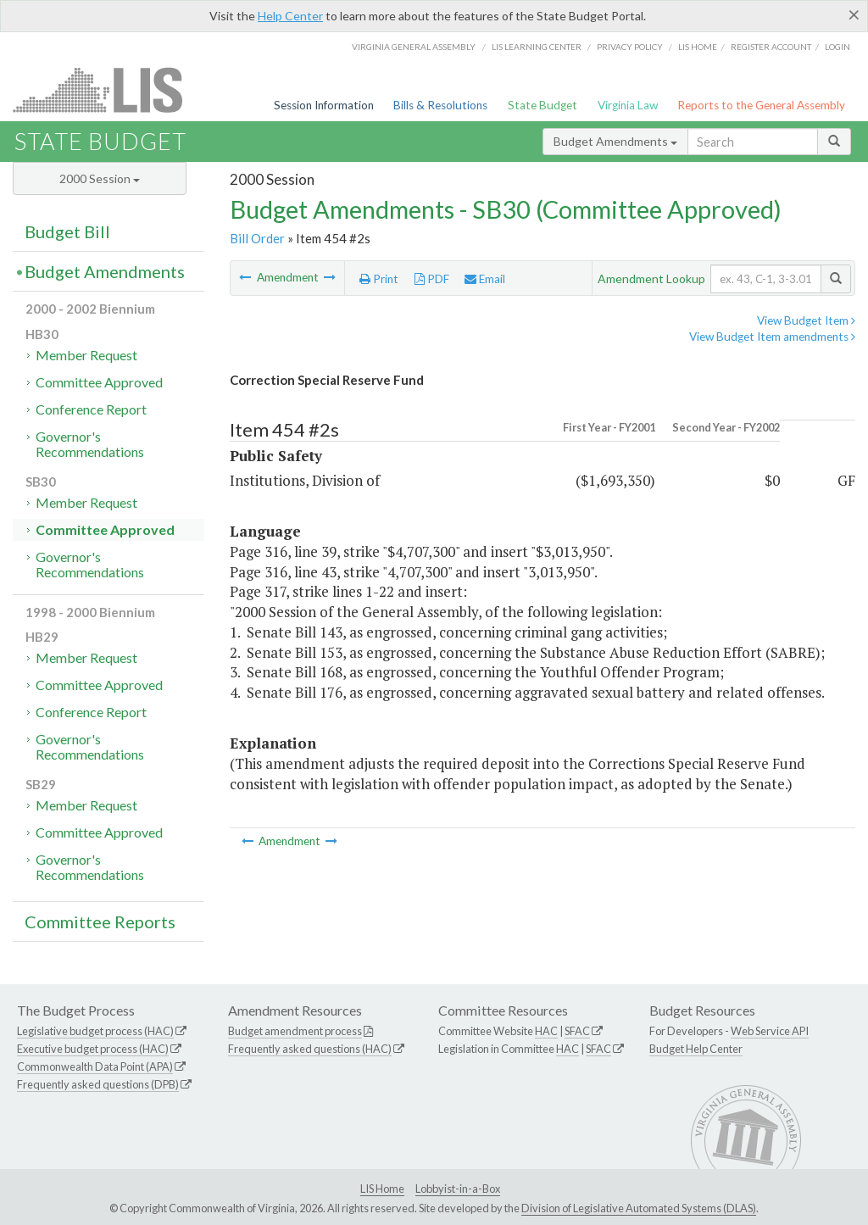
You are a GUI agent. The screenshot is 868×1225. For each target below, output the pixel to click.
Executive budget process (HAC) (93, 1048)
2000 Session (99, 178)
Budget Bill (67, 231)
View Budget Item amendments (772, 336)
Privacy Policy (630, 47)
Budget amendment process (295, 1031)
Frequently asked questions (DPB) (98, 1084)
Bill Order (257, 238)
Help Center (290, 15)
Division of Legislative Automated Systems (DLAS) (638, 1208)
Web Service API (770, 1031)
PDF (432, 279)
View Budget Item (806, 320)
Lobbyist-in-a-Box (457, 1188)
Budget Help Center (696, 1048)
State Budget (542, 105)
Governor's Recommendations (90, 443)
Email (485, 279)
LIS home (697, 47)
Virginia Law (628, 105)
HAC (546, 1031)
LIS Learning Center (536, 47)
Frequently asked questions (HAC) (310, 1048)
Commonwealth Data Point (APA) (95, 1066)
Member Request (86, 355)
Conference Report (91, 409)
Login (837, 47)
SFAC (577, 1031)
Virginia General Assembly (414, 47)
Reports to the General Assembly (761, 105)
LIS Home (382, 1188)
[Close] (854, 14)
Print (378, 279)
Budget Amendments (615, 141)
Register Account (771, 47)
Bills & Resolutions (440, 105)
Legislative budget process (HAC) (95, 1031)
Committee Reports (100, 921)
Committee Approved (99, 382)
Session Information (324, 105)
